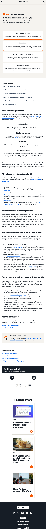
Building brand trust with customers (14, 194)
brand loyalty (6, 181)
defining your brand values (13, 256)
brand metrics (32, 266)
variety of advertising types (18, 295)
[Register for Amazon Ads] (18, 335)
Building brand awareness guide (11, 325)
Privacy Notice (23, 525)
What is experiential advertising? (10, 358)
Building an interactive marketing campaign (13, 361)
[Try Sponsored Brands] (23, 65)
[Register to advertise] (23, 33)
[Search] (44, 2)
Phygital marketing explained (9, 353)
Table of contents (8, 83)
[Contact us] (23, 43)
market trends (31, 267)
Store (16, 137)
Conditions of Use (23, 521)
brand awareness (36, 179)
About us (23, 518)
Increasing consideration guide (10, 327)
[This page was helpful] (34, 378)
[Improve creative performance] (23, 54)
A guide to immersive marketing (10, 355)
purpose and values (17, 247)
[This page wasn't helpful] (12, 378)
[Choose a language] (23, 507)
